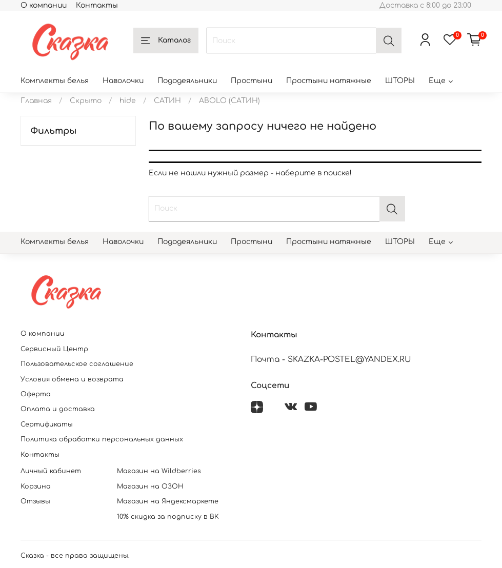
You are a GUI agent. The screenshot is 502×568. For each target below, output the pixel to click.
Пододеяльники (187, 81)
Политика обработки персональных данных (102, 439)
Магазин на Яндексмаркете (167, 501)
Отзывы (35, 501)
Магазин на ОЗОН (150, 486)
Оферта (36, 394)
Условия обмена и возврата (72, 379)
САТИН (167, 101)
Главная (36, 101)
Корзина (36, 486)
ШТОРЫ (400, 81)
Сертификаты (47, 424)
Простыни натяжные (328, 81)
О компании (44, 5)
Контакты (97, 5)
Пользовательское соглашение (77, 364)
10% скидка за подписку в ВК (168, 516)
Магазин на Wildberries (159, 471)
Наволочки (123, 81)
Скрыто (86, 101)
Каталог (166, 41)
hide (127, 101)
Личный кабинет (51, 471)
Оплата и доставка (58, 409)
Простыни (251, 81)
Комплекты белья (55, 81)
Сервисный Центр (54, 349)
